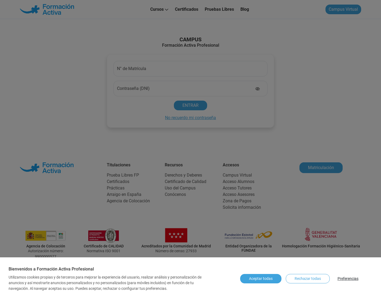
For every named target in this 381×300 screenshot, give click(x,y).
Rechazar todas (308, 278)
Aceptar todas (261, 278)
